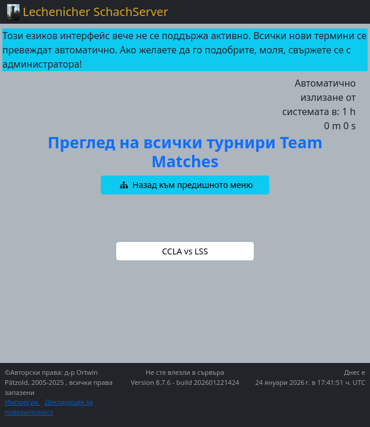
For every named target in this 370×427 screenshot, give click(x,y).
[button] (185, 185)
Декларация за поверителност (48, 406)
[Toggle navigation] (346, 12)
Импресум (22, 401)
